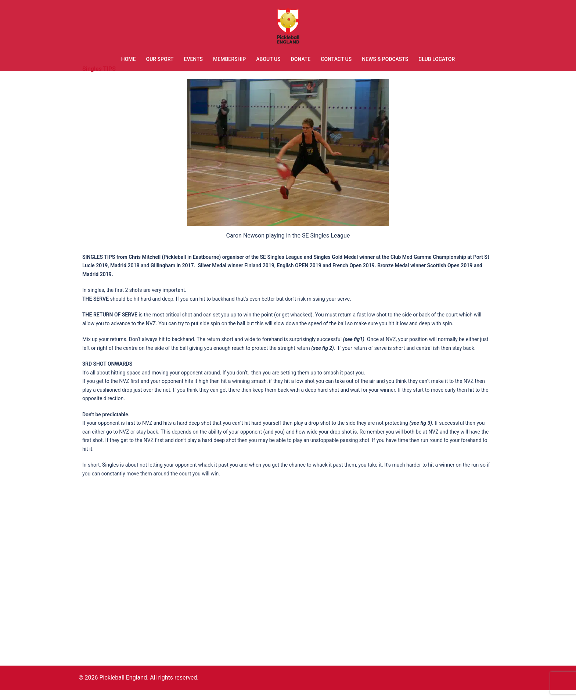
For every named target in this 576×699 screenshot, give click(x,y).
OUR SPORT (159, 59)
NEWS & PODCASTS (385, 59)
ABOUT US (268, 59)
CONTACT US (336, 59)
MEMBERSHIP (229, 59)
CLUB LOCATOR (436, 59)
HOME (128, 59)
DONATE (301, 59)
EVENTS (193, 59)
